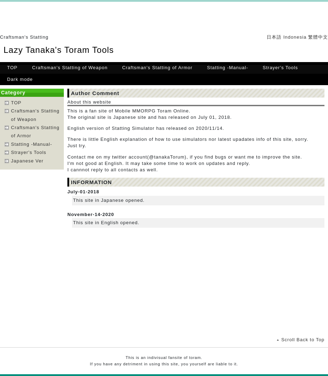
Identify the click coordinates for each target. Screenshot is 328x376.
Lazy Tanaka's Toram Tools (59, 50)
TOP (12, 67)
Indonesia (294, 37)
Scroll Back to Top (302, 339)
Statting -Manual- (227, 67)
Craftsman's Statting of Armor (157, 67)
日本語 (274, 37)
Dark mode (20, 79)
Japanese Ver (27, 161)
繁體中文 (318, 37)
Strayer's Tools (280, 67)
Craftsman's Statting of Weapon (70, 67)
